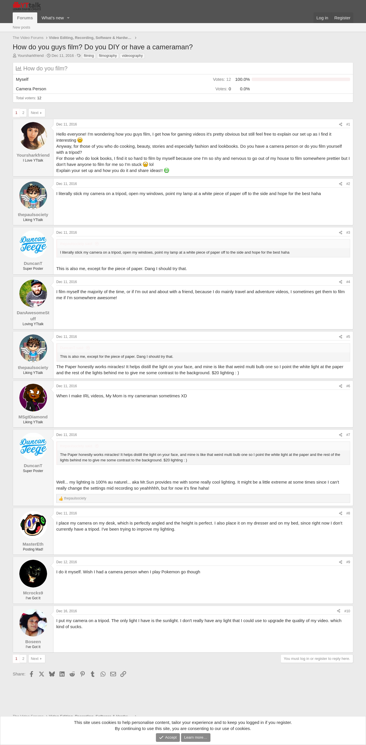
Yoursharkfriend (31, 55)
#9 (348, 562)
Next (35, 113)
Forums (25, 17)
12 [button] (222, 79)
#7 (348, 435)
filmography (108, 56)
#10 (347, 611)
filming (89, 56)
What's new (53, 17)
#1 (348, 124)
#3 (348, 233)
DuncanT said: (72, 348)
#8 (348, 513)
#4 (348, 282)
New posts (21, 27)
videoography (132, 56)
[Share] (340, 124)
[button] (68, 17)
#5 (348, 337)
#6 (348, 386)
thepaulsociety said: (76, 244)
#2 (348, 184)
